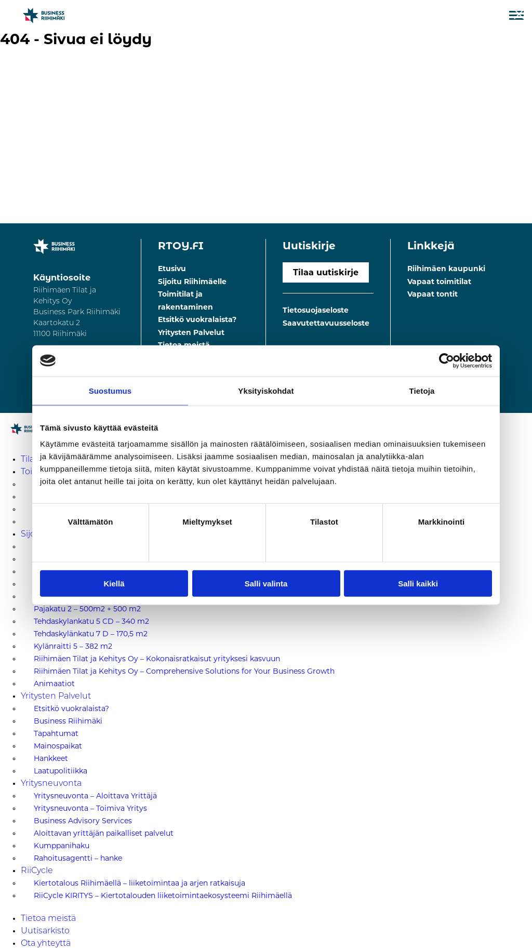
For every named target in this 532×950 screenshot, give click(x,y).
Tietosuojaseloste (316, 310)
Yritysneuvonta (51, 784)
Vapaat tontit (432, 294)
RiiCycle (37, 871)
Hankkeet (51, 758)
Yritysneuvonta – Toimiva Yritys (90, 808)
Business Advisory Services (83, 820)
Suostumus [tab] (110, 390)
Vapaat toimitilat (439, 281)
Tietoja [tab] (422, 390)
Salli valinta (266, 583)
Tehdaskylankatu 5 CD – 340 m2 (91, 621)
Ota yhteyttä (46, 944)
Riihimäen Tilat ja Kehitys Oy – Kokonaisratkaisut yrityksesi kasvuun (157, 658)
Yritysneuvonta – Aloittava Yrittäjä (95, 795)
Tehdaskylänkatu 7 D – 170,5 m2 (91, 633)
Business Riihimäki (68, 721)
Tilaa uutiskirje (325, 272)
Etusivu (172, 268)
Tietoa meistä (48, 919)
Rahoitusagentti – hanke (78, 858)
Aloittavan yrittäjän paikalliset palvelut (104, 833)
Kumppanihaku (61, 845)
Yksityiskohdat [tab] (266, 390)
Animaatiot (54, 683)
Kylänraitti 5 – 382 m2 (73, 646)
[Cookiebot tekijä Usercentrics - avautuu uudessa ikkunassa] (446, 360)
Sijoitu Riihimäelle (192, 281)
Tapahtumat (56, 733)
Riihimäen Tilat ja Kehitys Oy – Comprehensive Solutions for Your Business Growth (184, 671)
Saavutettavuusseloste (326, 323)
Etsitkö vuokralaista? (197, 319)
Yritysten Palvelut (191, 332)
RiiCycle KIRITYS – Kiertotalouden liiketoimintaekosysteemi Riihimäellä (163, 895)
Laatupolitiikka (60, 770)
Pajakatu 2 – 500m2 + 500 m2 (87, 608)
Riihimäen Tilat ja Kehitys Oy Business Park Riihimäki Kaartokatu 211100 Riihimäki (77, 312)
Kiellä (113, 583)
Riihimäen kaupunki (446, 268)
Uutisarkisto (45, 931)
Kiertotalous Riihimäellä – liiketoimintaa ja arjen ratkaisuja (139, 883)
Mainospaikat (58, 746)
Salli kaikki (418, 583)
